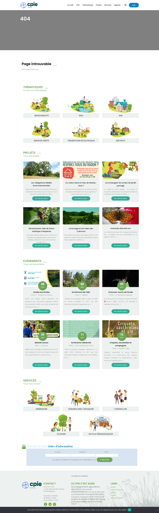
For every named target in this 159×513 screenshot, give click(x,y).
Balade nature (41, 342)
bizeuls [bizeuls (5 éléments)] (89, 489)
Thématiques (87, 5)
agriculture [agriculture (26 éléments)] (76, 489)
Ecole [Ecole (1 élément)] (73, 494)
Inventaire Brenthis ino (121, 228)
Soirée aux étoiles (41, 292)
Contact (113, 495)
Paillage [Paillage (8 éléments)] (102, 499)
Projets (99, 5)
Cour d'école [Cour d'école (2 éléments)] (92, 492)
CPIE (78, 5)
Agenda (117, 5)
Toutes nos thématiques (35, 90)
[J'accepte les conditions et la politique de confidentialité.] (51, 459)
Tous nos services (31, 383)
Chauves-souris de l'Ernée (120, 292)
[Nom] (107, 455)
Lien (94, 460)
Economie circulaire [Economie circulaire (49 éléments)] (84, 494)
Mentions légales (117, 498)
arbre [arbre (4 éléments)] (84, 489)
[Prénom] (82, 455)
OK (129, 510)
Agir (134, 5)
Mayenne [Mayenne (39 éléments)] (94, 499)
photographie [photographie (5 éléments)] (76, 501)
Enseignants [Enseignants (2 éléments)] (75, 497)
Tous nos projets (31, 156)
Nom (106, 452)
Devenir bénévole (117, 490)
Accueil (70, 5)
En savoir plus (41, 198)
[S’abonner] (104, 459)
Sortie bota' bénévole (81, 342)
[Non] (156, 510)
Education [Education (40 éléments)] (99, 494)
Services (107, 5)
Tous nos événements (34, 264)
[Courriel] (58, 455)
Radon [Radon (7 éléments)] (84, 501)
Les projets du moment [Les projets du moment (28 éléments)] (87, 497)
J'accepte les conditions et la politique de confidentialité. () (73, 460)
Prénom (82, 452)
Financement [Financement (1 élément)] (84, 497)
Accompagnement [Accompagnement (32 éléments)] (79, 486)
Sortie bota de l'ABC (81, 292)
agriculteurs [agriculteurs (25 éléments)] (94, 486)
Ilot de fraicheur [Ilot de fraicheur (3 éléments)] (95, 497)
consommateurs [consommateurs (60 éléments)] (79, 491)
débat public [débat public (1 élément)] (101, 492)
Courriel (57, 452)
